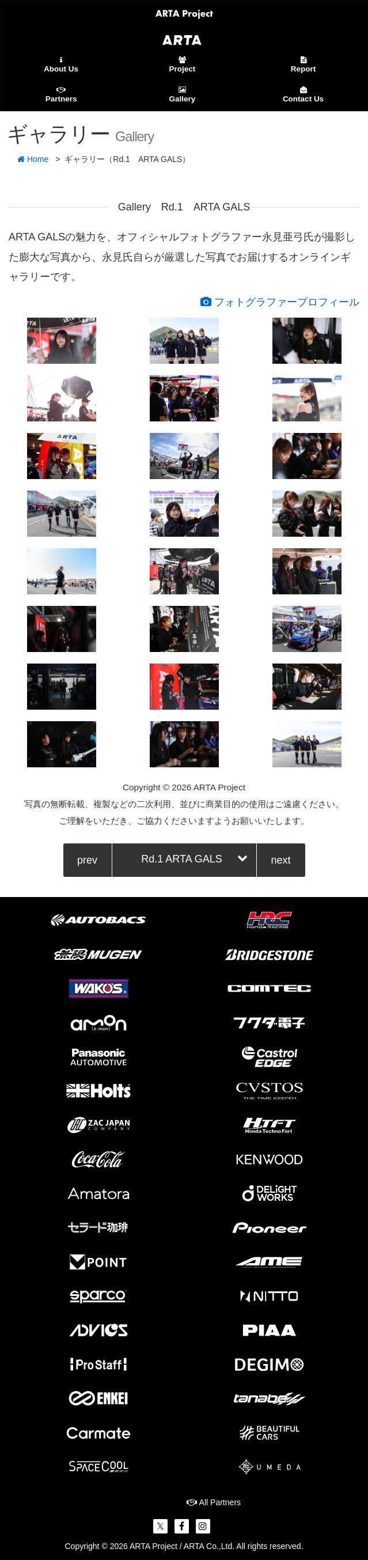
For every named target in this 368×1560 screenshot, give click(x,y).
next (280, 860)
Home (32, 159)
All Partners (214, 1502)
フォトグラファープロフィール (279, 302)
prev (87, 860)
